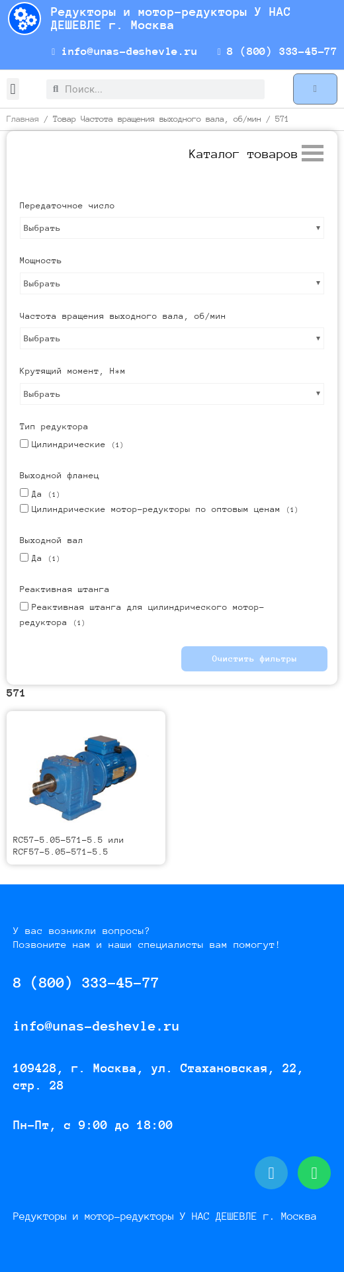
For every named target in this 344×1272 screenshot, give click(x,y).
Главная (23, 119)
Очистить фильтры (254, 658)
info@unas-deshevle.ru (125, 51)
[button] (13, 89)
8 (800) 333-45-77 (277, 51)
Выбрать (42, 228)
